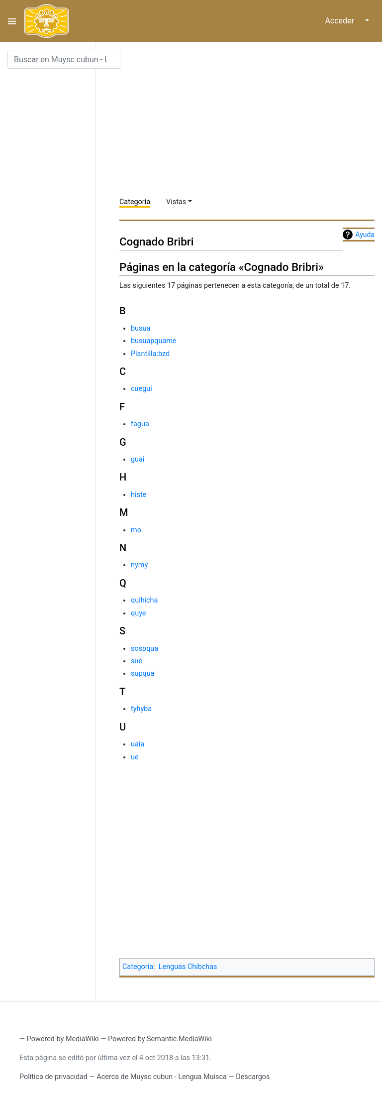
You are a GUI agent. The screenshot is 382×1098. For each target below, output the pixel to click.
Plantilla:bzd (150, 354)
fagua (140, 424)
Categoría (134, 202)
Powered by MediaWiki (63, 1039)
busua (140, 328)
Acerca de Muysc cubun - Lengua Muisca (161, 1077)
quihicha (144, 600)
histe (138, 494)
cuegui (141, 388)
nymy (139, 565)
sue (136, 661)
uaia (137, 744)
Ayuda (365, 235)
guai (137, 459)
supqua (142, 673)
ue (135, 757)
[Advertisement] (250, 119)
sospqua (144, 648)
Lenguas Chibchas (188, 967)
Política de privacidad (53, 1077)
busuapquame (153, 341)
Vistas (176, 202)
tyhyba (141, 709)
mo (136, 530)
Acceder (339, 20)
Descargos (253, 1077)
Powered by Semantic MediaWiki (160, 1039)
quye (138, 613)
